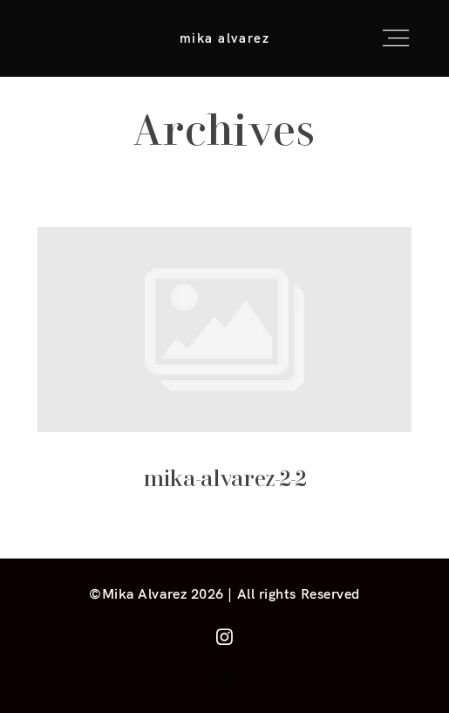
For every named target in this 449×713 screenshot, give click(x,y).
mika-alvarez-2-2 (224, 375)
